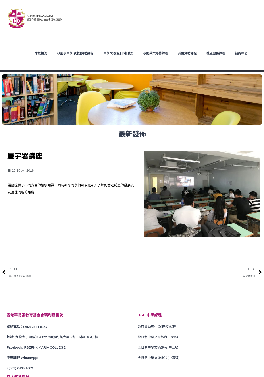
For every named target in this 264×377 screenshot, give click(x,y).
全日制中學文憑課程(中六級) (159, 337)
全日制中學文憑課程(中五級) (159, 347)
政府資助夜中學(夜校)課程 (157, 326)
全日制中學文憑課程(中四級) (159, 358)
